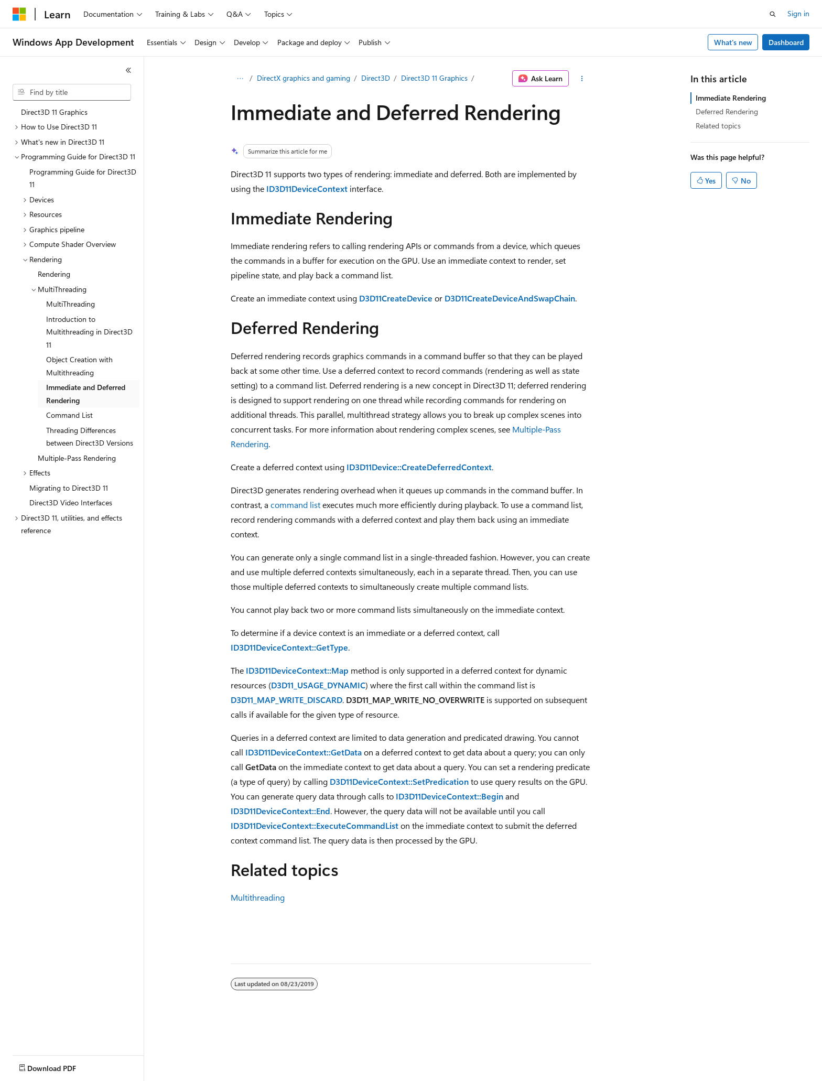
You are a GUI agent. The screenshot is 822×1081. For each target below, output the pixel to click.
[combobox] (72, 92)
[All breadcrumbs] (240, 78)
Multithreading (258, 897)
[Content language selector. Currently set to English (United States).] (61, 1065)
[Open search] (772, 14)
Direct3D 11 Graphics (434, 78)
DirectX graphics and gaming (303, 78)
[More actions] (582, 78)
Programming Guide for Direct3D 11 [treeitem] (82, 178)
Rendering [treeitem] (54, 274)
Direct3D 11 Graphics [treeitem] (54, 112)
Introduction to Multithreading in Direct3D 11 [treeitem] (89, 332)
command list (295, 504)
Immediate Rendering (731, 98)
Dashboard (786, 42)
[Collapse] (128, 70)
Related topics (718, 126)
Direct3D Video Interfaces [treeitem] (70, 502)
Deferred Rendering (727, 111)
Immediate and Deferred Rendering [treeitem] (85, 393)
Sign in (798, 13)
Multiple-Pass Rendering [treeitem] (77, 458)
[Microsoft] (19, 14)
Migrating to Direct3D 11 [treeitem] (68, 488)
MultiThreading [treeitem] (70, 304)
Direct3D (375, 78)
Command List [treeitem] (69, 415)
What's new (733, 42)
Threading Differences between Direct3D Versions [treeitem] (89, 436)
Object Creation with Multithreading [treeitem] (79, 365)
